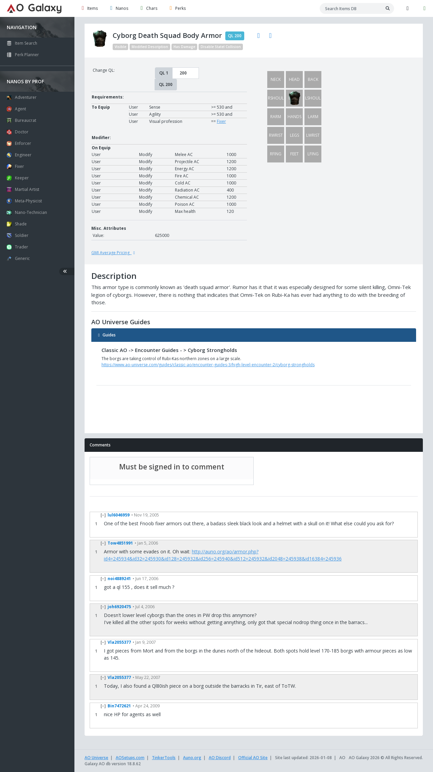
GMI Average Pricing (114, 253)
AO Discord (220, 757)
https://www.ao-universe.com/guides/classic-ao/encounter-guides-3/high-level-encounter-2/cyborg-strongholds (208, 365)
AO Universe (96, 757)
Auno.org (192, 757)
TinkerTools (164, 757)
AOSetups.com (130, 757)
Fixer (221, 121)
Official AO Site (253, 757)
